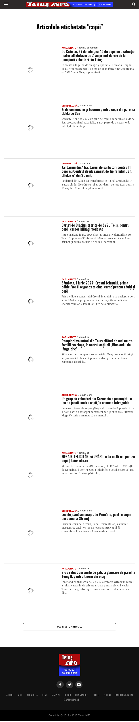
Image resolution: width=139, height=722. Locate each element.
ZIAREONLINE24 (71, 700)
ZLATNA (107, 696)
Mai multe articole (69, 627)
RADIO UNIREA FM (124, 696)
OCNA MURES (81, 696)
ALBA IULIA (32, 696)
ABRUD (9, 696)
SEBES (96, 696)
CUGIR (67, 696)
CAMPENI (55, 696)
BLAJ (44, 696)
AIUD (20, 696)
